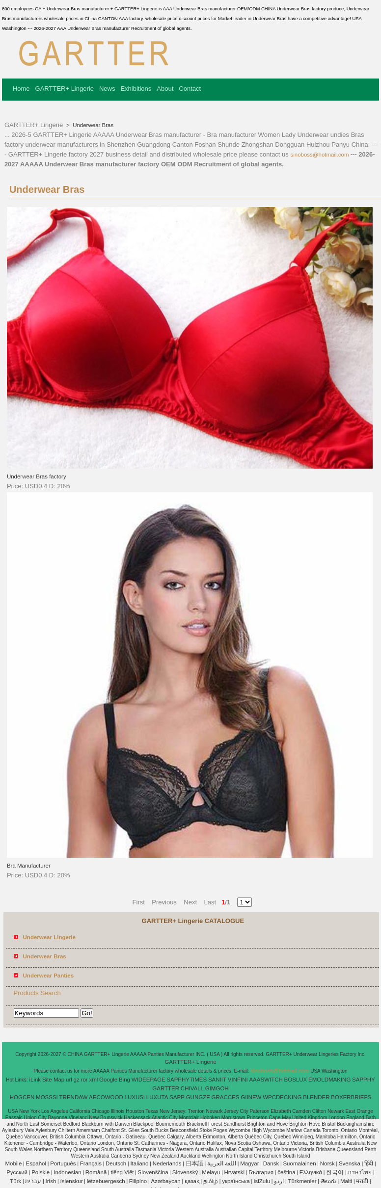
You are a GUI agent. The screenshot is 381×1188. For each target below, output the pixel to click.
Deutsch (116, 1163)
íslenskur (71, 1181)
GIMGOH (217, 1088)
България (260, 1172)
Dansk (271, 1163)
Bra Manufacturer (29, 866)
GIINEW (251, 1097)
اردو (279, 1181)
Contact (190, 88)
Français (91, 1163)
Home (21, 88)
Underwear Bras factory (36, 476)
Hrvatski (234, 1172)
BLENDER (316, 1097)
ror (84, 1079)
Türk (15, 1181)
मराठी (362, 1181)
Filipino (138, 1181)
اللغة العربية (221, 1163)
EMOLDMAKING (329, 1079)
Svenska (349, 1163)
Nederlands (167, 1163)
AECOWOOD (106, 1097)
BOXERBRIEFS (351, 1097)
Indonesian (67, 1172)
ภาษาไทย (360, 1172)
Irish (51, 1181)
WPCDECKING (282, 1097)
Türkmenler (302, 1181)
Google (108, 1079)
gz (77, 1079)
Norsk (327, 1163)
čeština (286, 1172)
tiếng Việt (122, 1172)
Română (96, 1172)
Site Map (53, 1079)
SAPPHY (363, 1079)
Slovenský (185, 1172)
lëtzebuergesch (106, 1181)
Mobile (13, 1163)
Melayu (211, 1172)
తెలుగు (328, 1181)
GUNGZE (198, 1097)
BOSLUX (295, 1079)
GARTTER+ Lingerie (64, 88)
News (107, 88)
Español (36, 1163)
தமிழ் (210, 1181)
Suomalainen (299, 1163)
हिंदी (368, 1163)
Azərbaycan (165, 1181)
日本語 (194, 1163)
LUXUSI (135, 1097)
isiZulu (262, 1181)
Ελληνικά (310, 1172)
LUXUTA (157, 1097)
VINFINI (238, 1079)
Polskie (40, 1172)
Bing (124, 1079)
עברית (33, 1181)
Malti (346, 1181)
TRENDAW (73, 1097)
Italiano (139, 1163)
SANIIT (217, 1079)
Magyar (249, 1163)
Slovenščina (153, 1172)
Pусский (16, 1172)
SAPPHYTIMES (186, 1079)
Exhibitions (135, 88)
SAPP (177, 1097)
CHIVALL (192, 1088)
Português (63, 1163)
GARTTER (165, 1088)
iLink (35, 1079)
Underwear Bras (92, 125)
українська (236, 1181)
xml (93, 1079)
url (69, 1079)
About (165, 88)
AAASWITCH (265, 1079)
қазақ (192, 1181)
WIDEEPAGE (148, 1079)
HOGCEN (22, 1097)
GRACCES (226, 1097)
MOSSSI (47, 1097)
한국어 (335, 1172)
